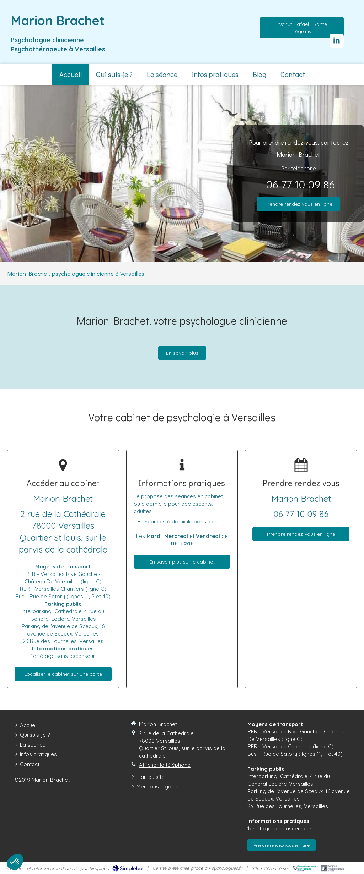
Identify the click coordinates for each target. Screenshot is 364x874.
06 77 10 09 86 (300, 184)
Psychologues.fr (225, 868)
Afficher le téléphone (165, 765)
